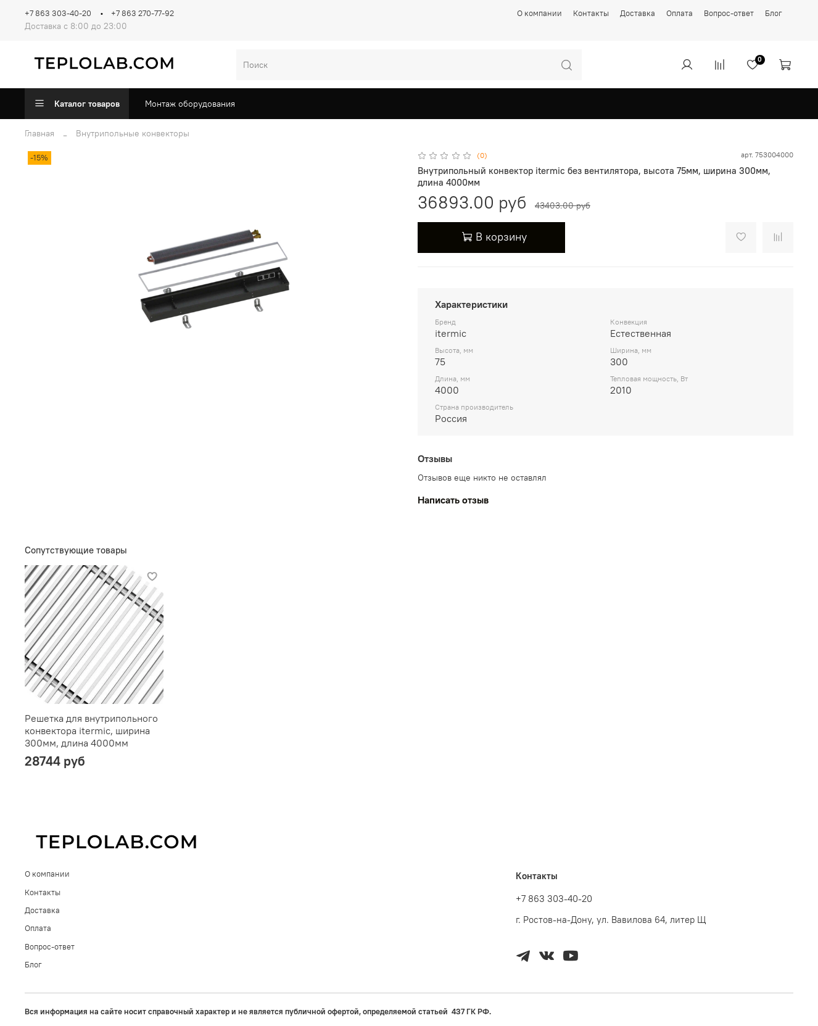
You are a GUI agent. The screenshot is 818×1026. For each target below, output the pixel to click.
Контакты (591, 13)
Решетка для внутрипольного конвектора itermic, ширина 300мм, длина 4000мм (91, 730)
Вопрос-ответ (729, 13)
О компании (539, 13)
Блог (773, 13)
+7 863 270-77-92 (142, 13)
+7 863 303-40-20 (58, 13)
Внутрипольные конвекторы (132, 133)
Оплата (679, 13)
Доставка (637, 13)
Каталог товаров (77, 103)
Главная (39, 133)
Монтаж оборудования (190, 103)
